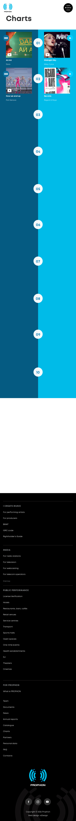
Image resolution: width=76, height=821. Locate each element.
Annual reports (10, 719)
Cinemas (7, 669)
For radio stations (12, 556)
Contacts (7, 756)
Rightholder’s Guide (12, 537)
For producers (10, 518)
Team (5, 701)
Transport (8, 627)
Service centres (10, 621)
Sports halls (9, 633)
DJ (4, 657)
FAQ (5, 750)
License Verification (12, 596)
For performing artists (14, 512)
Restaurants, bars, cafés (15, 609)
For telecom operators (14, 574)
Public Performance (16, 590)
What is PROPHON (12, 691)
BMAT (5, 524)
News (6, 713)
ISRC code (8, 531)
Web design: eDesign (38, 816)
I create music (12, 506)
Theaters (7, 663)
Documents (8, 707)
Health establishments (14, 651)
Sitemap (6, 581)
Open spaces (9, 639)
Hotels (6, 603)
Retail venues (9, 615)
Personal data (10, 744)
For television (9, 562)
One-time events (11, 645)
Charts (6, 731)
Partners (7, 738)
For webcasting (11, 568)
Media (6, 550)
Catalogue (8, 725)
